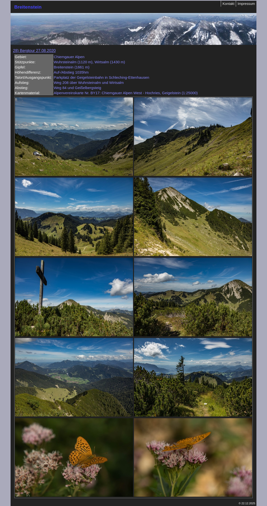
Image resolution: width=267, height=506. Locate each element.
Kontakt (228, 4)
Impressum (246, 4)
